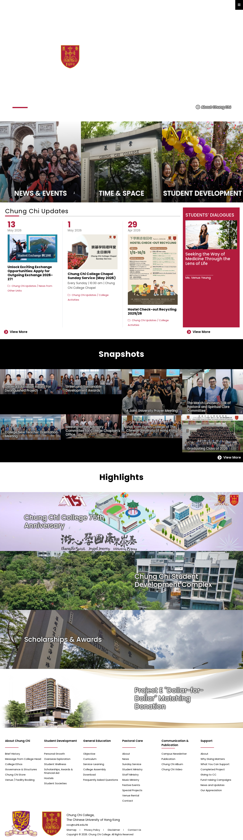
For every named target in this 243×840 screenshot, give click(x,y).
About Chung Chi (213, 107)
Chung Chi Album (172, 764)
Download (89, 774)
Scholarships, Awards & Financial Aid (58, 771)
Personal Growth (54, 753)
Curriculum (89, 759)
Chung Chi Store (15, 774)
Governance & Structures (21, 769)
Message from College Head (23, 759)
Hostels (49, 778)
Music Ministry (130, 780)
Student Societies (55, 783)
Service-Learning (93, 764)
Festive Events (131, 785)
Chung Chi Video (171, 769)
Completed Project (213, 769)
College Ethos (13, 764)
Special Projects (132, 790)
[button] (20, 107)
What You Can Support (215, 764)
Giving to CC (208, 774)
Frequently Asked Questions (100, 780)
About (126, 753)
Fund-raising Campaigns (216, 780)
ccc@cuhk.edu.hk (77, 825)
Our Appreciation (211, 790)
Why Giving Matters (213, 759)
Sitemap (71, 830)
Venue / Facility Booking (20, 780)
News (125, 759)
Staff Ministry (130, 774)
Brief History (12, 753)
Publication (168, 759)
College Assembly (94, 769)
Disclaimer (114, 830)
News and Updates (212, 785)
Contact (127, 800)
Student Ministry (132, 769)
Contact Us (134, 830)
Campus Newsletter (174, 753)
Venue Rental (130, 795)
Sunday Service (131, 764)
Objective (89, 753)
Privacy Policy (92, 830)
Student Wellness (55, 764)
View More (15, 331)
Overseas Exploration (57, 759)
